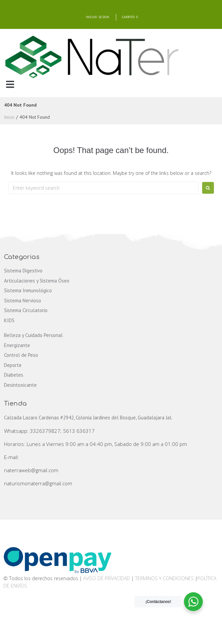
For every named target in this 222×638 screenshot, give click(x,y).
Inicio (9, 117)
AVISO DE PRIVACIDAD (106, 578)
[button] (10, 84)
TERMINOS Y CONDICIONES (165, 578)
